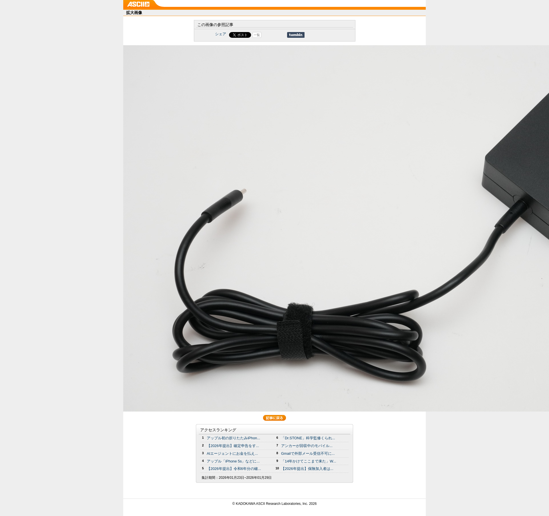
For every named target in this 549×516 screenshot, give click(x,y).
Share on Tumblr (296, 35)
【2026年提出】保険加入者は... (307, 468)
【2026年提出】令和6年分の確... (234, 468)
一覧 (257, 35)
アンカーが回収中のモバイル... (307, 446)
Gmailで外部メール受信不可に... (308, 453)
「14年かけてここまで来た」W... (308, 461)
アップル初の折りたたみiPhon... (233, 438)
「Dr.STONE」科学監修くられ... (308, 438)
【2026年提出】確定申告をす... (233, 446)
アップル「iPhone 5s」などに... (233, 461)
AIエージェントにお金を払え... (232, 453)
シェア (220, 34)
